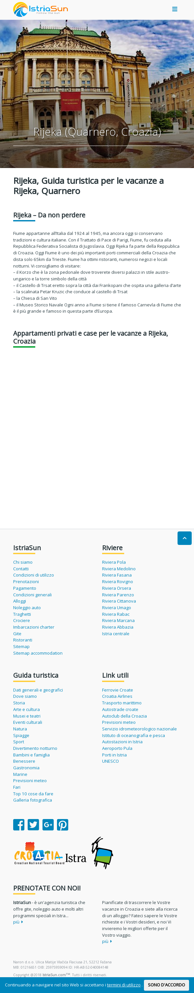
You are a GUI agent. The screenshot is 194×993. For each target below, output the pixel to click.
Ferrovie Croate (117, 690)
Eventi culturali (27, 722)
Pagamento (24, 588)
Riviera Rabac (115, 614)
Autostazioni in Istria (122, 742)
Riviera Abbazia (117, 627)
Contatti (21, 569)
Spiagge (21, 735)
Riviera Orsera (116, 588)
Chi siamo (23, 562)
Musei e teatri (27, 716)
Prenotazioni (26, 581)
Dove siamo (25, 696)
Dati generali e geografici (38, 690)
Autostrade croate (120, 709)
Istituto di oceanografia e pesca (133, 735)
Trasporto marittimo (122, 703)
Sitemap (21, 646)
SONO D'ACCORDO (166, 985)
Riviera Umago (116, 607)
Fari (16, 787)
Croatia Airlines (117, 696)
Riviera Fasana (117, 575)
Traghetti (22, 614)
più (18, 922)
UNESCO (110, 761)
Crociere (21, 620)
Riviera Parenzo (118, 595)
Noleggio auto (27, 607)
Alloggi (19, 601)
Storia (19, 703)
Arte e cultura (26, 709)
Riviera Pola (114, 562)
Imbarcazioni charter (33, 627)
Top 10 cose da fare (33, 794)
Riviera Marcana (118, 620)
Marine (20, 774)
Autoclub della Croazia (124, 716)
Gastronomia (26, 768)
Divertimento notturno (35, 748)
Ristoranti (22, 640)
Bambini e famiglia (31, 755)
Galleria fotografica (32, 800)
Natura (20, 729)
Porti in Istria (114, 755)
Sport (18, 742)
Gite (17, 634)
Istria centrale (115, 634)
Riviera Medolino (119, 569)
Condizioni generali (32, 595)
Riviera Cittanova (119, 601)
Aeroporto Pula (117, 748)
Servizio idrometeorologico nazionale (139, 729)
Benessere (24, 761)
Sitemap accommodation (38, 653)
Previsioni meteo (30, 780)
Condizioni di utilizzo (33, 575)
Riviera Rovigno (117, 581)
